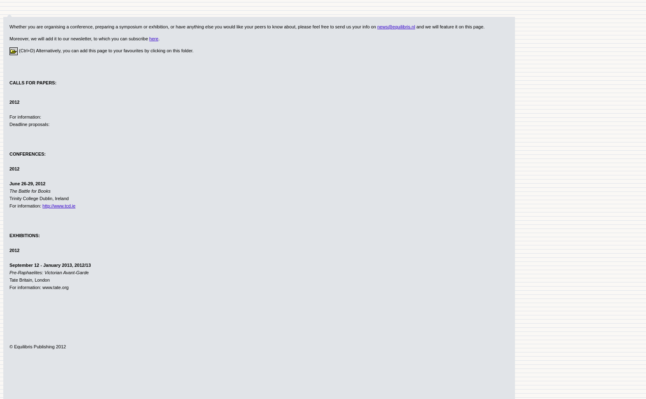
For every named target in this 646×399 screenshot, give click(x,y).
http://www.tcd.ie (58, 205)
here (153, 38)
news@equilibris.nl (396, 26)
